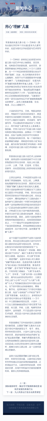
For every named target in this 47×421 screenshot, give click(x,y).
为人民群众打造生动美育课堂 (28, 392)
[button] (43, 3)
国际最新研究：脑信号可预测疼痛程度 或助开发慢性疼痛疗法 (23, 387)
